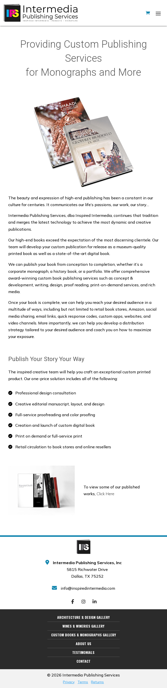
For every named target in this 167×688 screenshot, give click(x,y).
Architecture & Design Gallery (83, 617)
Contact (83, 661)
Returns (97, 682)
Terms (82, 682)
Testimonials (83, 652)
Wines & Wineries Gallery (83, 626)
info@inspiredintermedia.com (88, 588)
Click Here (105, 493)
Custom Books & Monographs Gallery (83, 635)
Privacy (68, 682)
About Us (83, 643)
